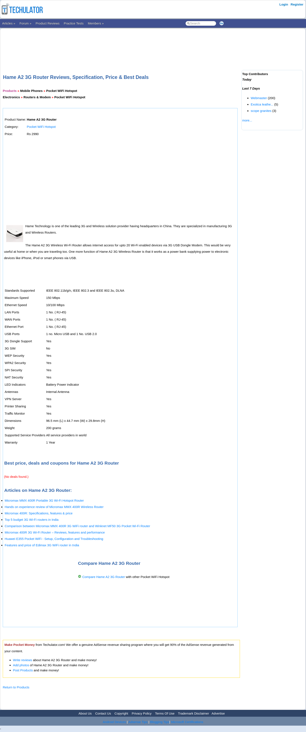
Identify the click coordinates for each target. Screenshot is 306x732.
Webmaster (259, 98)
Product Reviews (48, 23)
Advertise (218, 713)
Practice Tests (74, 23)
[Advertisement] (121, 44)
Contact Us (103, 713)
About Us (85, 713)
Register (297, 4)
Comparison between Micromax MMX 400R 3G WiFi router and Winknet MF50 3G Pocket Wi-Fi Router (77, 526)
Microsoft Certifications (187, 722)
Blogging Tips (159, 722)
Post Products (23, 670)
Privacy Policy (142, 713)
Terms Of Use (164, 713)
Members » (96, 23)
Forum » (25, 23)
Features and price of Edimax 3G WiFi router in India (42, 545)
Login (283, 4)
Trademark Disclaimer (193, 713)
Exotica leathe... (262, 104)
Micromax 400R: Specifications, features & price (38, 513)
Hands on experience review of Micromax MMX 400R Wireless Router (54, 507)
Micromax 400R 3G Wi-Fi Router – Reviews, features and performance (55, 532)
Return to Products (16, 687)
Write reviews (22, 660)
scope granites (261, 111)
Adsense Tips (137, 722)
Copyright (121, 713)
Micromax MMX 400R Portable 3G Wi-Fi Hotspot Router (44, 500)
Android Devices (114, 722)
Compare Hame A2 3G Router (103, 577)
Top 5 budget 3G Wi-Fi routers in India (31, 519)
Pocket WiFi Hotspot (41, 126)
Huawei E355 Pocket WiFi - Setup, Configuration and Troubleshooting (54, 539)
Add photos (21, 665)
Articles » (8, 23)
